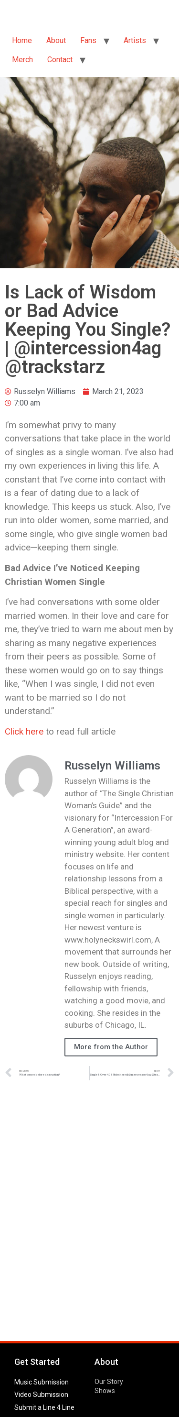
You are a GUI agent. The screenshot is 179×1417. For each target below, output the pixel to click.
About (56, 40)
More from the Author (111, 1047)
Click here (24, 731)
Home (22, 40)
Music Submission (41, 1382)
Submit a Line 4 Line (44, 1407)
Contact (60, 59)
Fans (88, 40)
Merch (22, 59)
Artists (135, 40)
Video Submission (41, 1394)
